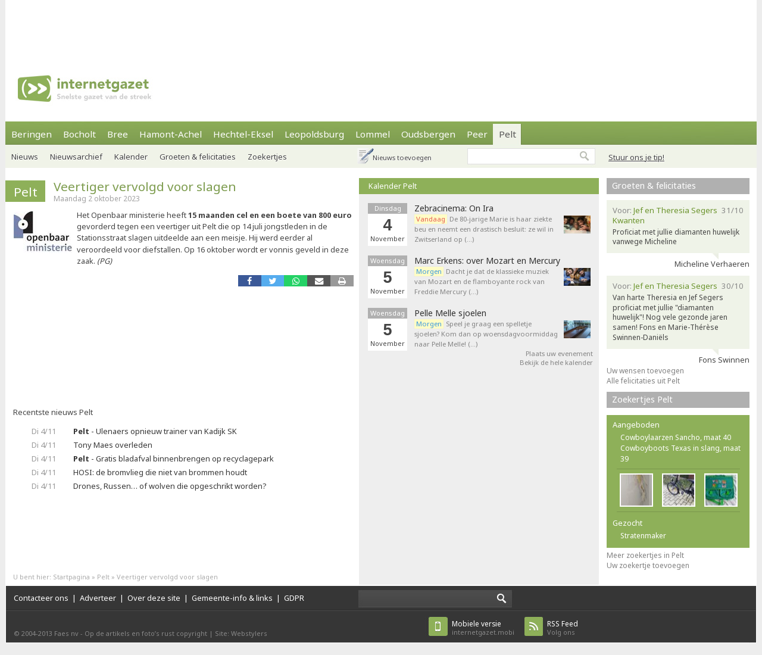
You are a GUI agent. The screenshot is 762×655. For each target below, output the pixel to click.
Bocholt (79, 134)
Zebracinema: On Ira (454, 208)
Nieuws (24, 156)
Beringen (31, 134)
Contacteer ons (41, 597)
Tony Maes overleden (112, 444)
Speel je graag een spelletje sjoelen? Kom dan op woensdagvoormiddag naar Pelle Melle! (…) (486, 333)
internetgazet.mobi (483, 628)
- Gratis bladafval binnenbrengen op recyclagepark (173, 458)
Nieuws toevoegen (402, 157)
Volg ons (562, 628)
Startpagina (71, 576)
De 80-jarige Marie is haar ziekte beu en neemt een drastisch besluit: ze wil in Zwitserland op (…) (484, 229)
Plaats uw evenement (559, 353)
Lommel (372, 134)
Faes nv (66, 633)
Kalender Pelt (392, 185)
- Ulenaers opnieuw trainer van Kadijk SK (155, 431)
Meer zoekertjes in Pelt (645, 555)
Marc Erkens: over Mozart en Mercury (487, 260)
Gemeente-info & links (232, 597)
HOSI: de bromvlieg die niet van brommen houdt (160, 472)
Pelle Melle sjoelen (450, 313)
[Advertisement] (381, 27)
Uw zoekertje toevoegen (648, 565)
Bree (117, 134)
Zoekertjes (267, 156)
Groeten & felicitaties (198, 156)
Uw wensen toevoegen (645, 371)
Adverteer (98, 597)
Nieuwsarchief (76, 156)
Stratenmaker (643, 536)
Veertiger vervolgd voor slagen (145, 186)
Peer (477, 134)
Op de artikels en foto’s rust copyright (146, 633)
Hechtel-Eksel (243, 134)
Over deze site (153, 597)
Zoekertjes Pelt (642, 399)
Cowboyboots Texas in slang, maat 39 (680, 453)
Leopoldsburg (314, 134)
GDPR (294, 597)
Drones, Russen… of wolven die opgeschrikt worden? (169, 486)
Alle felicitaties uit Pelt (643, 381)
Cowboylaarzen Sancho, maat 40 (675, 437)
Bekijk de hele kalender (556, 362)
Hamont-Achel (170, 134)
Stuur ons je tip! (636, 157)
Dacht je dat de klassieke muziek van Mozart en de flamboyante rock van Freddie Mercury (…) (481, 281)
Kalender (131, 156)
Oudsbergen (428, 134)
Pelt (507, 134)
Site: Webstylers (241, 633)
